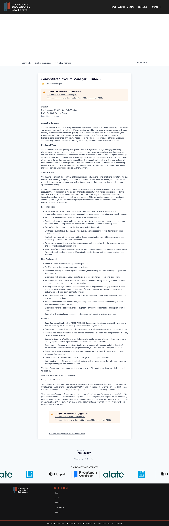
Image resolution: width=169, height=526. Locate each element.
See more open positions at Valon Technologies (67, 434)
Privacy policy (78, 459)
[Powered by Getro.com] (84, 453)
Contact (156, 7)
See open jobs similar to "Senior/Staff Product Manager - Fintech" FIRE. (75, 98)
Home (113, 7)
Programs (143, 7)
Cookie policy (89, 459)
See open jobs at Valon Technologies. (62, 95)
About (121, 7)
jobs (26, 63)
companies (43, 63)
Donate (130, 7)
